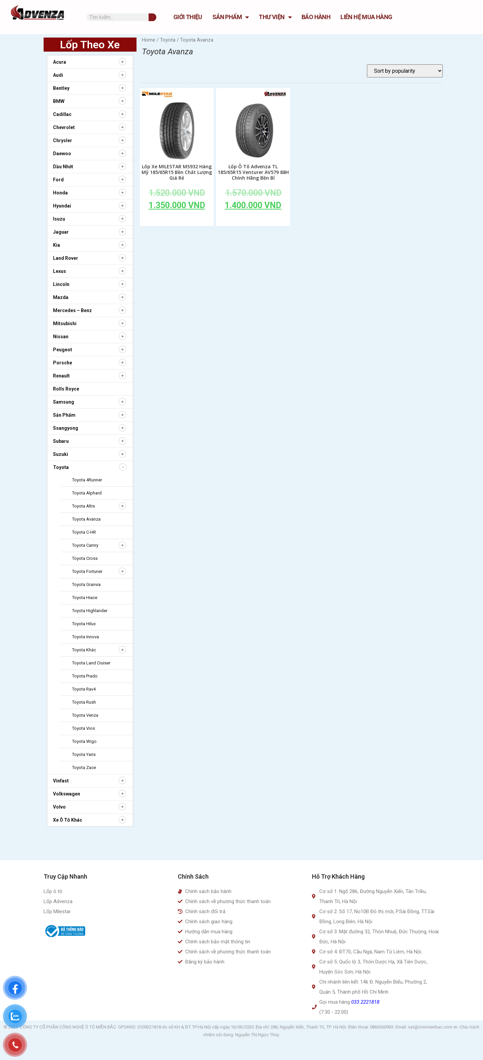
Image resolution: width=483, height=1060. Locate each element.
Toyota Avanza (86, 519)
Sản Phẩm (230, 17)
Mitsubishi (64, 323)
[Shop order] (405, 70)
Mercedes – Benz (72, 310)
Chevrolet (64, 127)
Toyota (61, 467)
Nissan (60, 336)
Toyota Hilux (84, 623)
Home (148, 40)
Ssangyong (65, 428)
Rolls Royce (66, 389)
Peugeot (62, 349)
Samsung (63, 402)
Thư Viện (275, 17)
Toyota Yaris (84, 754)
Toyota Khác (84, 649)
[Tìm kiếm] (152, 17)
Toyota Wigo (84, 741)
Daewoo (62, 153)
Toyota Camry (85, 545)
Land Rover (65, 258)
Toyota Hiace (84, 597)
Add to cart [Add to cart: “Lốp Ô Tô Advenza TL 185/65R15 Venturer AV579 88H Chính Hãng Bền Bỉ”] (253, 221)
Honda (60, 192)
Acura (59, 62)
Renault (61, 375)
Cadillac (62, 114)
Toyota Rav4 (84, 689)
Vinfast (61, 780)
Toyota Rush (84, 702)
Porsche (62, 362)
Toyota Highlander (89, 610)
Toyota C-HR (84, 532)
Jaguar (61, 232)
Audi (58, 75)
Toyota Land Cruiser (91, 662)
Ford (58, 179)
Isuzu (59, 219)
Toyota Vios (83, 728)
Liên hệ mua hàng (366, 16)
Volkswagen (66, 794)
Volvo (59, 807)
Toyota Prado (85, 676)
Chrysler (62, 140)
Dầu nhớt (63, 166)
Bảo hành (316, 16)
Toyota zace (84, 767)
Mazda (60, 297)
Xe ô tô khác (67, 820)
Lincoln (61, 284)
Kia (56, 245)
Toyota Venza (85, 715)
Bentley (61, 88)
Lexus (59, 271)
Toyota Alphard (87, 492)
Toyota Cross (85, 558)
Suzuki (60, 454)
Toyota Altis (83, 506)
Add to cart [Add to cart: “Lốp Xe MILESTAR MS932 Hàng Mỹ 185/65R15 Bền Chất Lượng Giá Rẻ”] (177, 221)
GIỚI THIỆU (187, 16)
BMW (58, 101)
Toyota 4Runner (87, 479)
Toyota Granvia (86, 584)
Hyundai (62, 206)
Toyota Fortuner (87, 571)
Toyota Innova (85, 636)
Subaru (61, 441)
